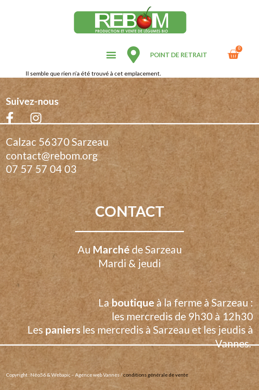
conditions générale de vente (155, 375)
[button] (111, 55)
